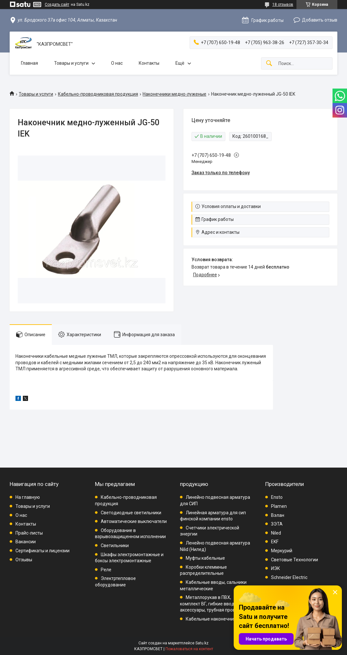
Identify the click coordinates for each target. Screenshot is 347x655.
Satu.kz (202, 643)
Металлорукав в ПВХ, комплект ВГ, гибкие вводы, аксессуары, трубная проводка (213, 603)
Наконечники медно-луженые (174, 94)
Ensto (277, 497)
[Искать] (269, 64)
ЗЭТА (277, 524)
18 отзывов (282, 4)
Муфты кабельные (205, 558)
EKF (274, 541)
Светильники (115, 545)
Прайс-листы (29, 533)
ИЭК (275, 568)
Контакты (149, 63)
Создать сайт (57, 4)
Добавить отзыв (319, 20)
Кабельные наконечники (212, 619)
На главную (27, 497)
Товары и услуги (71, 63)
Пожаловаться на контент (189, 649)
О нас (117, 63)
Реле (106, 569)
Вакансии (25, 541)
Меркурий (281, 550)
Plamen (279, 506)
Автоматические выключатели (134, 521)
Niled (276, 533)
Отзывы (23, 559)
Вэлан (277, 515)
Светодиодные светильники (131, 512)
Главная (29, 63)
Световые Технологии (294, 559)
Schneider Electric (289, 577)
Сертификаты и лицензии (42, 550)
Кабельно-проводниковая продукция (98, 94)
